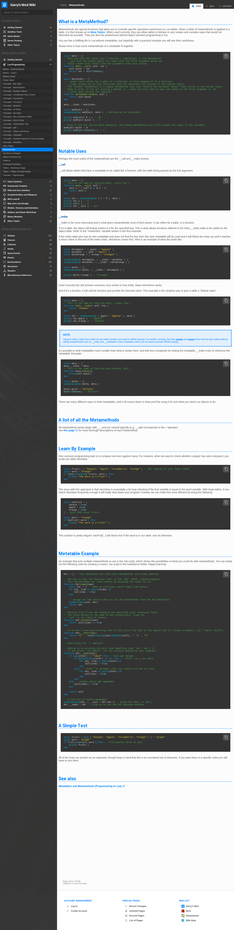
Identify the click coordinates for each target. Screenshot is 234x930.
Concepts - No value (12, 113)
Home (63, 5)
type (79, 720)
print (71, 129)
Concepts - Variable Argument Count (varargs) (23, 138)
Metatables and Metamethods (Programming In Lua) (94, 864)
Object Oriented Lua (12, 157)
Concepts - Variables (12, 142)
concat (103, 695)
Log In (72, 906)
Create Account (77, 911)
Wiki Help (189, 920)
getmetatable (90, 723)
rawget (183, 371)
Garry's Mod (190, 906)
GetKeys (121, 695)
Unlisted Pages (135, 911)
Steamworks (190, 915)
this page (73, 468)
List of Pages (134, 920)
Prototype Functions (12, 164)
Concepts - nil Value (12, 109)
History (225, 6)
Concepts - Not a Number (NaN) (17, 117)
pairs (99, 640)
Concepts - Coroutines (13, 98)
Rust (186, 911)
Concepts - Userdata (12, 135)
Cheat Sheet (8, 80)
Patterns (6, 160)
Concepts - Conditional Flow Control (19, 95)
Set (90, 812)
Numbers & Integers (12, 153)
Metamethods (76, 5)
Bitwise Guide (9, 76)
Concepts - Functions (12, 102)
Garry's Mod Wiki (23, 5)
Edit (210, 6)
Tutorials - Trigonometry (13, 175)
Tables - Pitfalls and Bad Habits (17, 171)
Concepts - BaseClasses (14, 87)
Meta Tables (116, 30)
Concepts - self (9, 128)
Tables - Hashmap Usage (14, 168)
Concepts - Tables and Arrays (16, 131)
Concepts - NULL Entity (13, 120)
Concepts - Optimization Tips (16, 124)
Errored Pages (134, 915)
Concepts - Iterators (12, 106)
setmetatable (76, 123)
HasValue (85, 514)
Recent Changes (135, 906)
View (196, 6)
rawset (195, 371)
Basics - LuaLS (9, 73)
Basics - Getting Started (13, 69)
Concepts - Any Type (12, 84)
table (75, 514)
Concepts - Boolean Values (15, 91)
